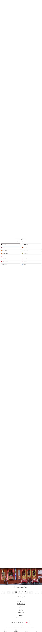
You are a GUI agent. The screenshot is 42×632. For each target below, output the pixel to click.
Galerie (21, 610)
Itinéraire (37, 630)
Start (21, 609)
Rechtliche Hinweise (21, 617)
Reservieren (16, 630)
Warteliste (26, 630)
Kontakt (21, 615)
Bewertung (21, 612)
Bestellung (5, 630)
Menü (21, 613)
